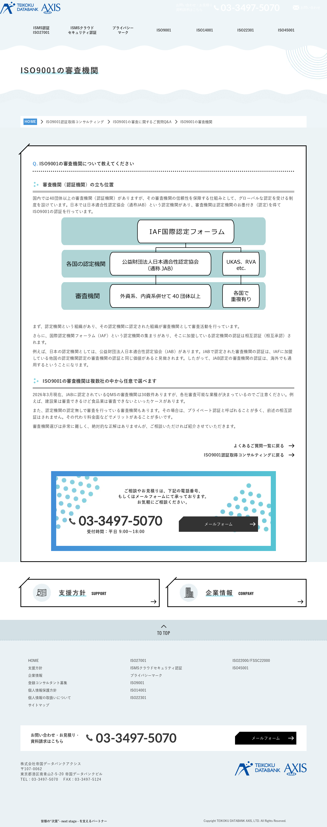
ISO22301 (245, 30)
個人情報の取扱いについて (49, 697)
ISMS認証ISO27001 (41, 30)
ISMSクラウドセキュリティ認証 (82, 30)
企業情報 (35, 675)
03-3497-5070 (46, 779)
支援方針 (35, 668)
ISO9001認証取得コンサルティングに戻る (244, 455)
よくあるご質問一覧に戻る (258, 446)
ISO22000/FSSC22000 (251, 660)
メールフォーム (266, 738)
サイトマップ (38, 705)
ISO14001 (204, 30)
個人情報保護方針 (42, 690)
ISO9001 (164, 30)
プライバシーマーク (123, 30)
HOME (33, 660)
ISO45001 (286, 30)
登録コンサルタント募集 (47, 683)
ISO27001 (138, 660)
